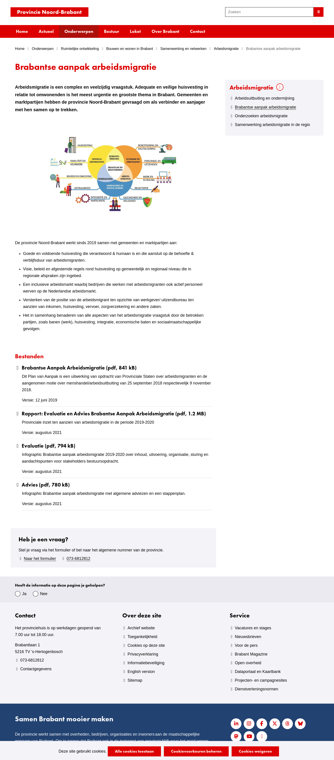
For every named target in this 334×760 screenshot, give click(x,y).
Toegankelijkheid (142, 636)
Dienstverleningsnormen (256, 689)
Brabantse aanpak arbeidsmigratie (265, 107)
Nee (43, 593)
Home (22, 31)
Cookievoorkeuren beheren (196, 751)
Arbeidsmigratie (251, 87)
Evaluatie (45, 446)
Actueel (46, 31)
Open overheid (248, 663)
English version (141, 671)
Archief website (141, 628)
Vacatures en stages (253, 628)
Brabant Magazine (251, 654)
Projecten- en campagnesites (261, 680)
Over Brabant (165, 31)
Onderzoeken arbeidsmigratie (261, 116)
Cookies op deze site (146, 645)
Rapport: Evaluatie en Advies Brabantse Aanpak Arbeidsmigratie (110, 413)
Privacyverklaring (142, 654)
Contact (197, 31)
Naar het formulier (40, 558)
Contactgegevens (35, 669)
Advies (42, 485)
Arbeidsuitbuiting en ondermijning (264, 98)
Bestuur (111, 31)
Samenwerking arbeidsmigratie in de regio (272, 124)
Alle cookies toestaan (134, 751)
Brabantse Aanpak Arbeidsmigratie (76, 368)
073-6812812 (78, 558)
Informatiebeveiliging (145, 663)
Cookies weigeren (255, 751)
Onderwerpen (78, 31)
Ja (24, 593)
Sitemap (134, 680)
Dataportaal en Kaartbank (258, 671)
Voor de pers (246, 645)
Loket (135, 31)
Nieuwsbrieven (248, 636)
